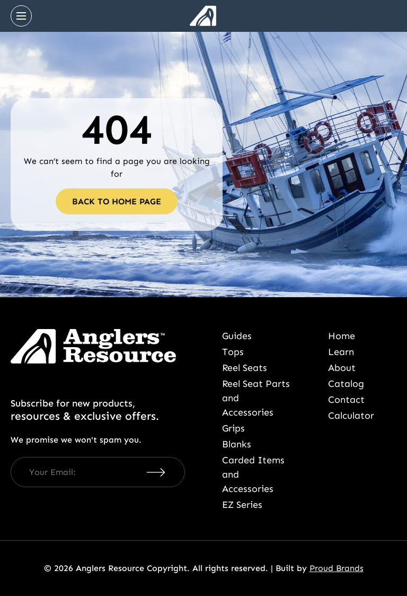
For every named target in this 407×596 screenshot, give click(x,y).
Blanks (236, 444)
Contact (346, 399)
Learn (341, 352)
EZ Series (242, 505)
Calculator (351, 415)
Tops (233, 352)
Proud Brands (336, 568)
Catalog (346, 384)
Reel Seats (244, 368)
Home (341, 336)
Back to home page (116, 201)
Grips (233, 428)
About (342, 368)
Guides (237, 336)
